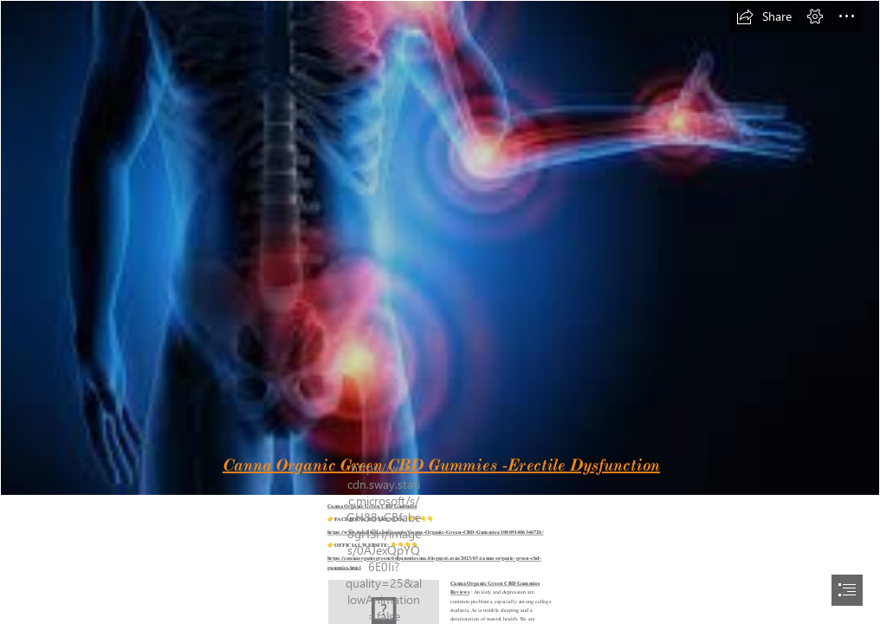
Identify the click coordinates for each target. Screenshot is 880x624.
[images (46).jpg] (440, 248)
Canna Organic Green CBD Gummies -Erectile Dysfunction (440, 464)
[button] (764, 16)
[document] (440, 312)
